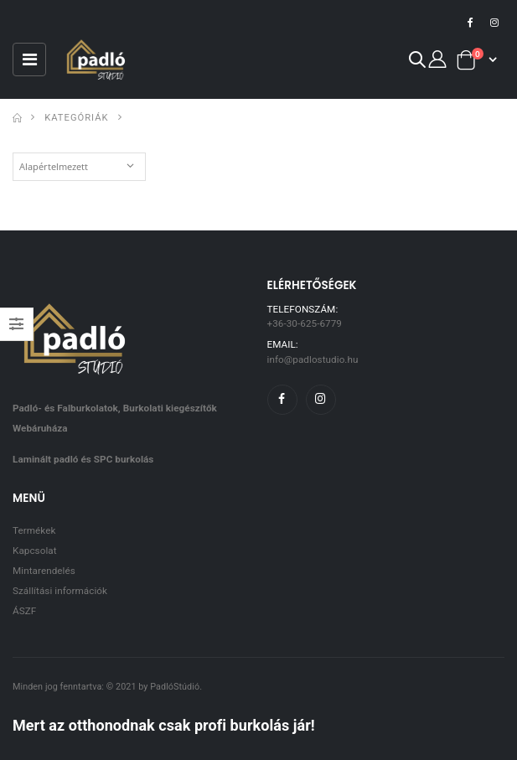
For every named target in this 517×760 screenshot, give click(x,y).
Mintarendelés (44, 570)
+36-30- (304, 323)
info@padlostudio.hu (313, 359)
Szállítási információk (60, 591)
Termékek (34, 530)
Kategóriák (76, 117)
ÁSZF (24, 611)
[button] (416, 62)
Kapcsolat (35, 550)
